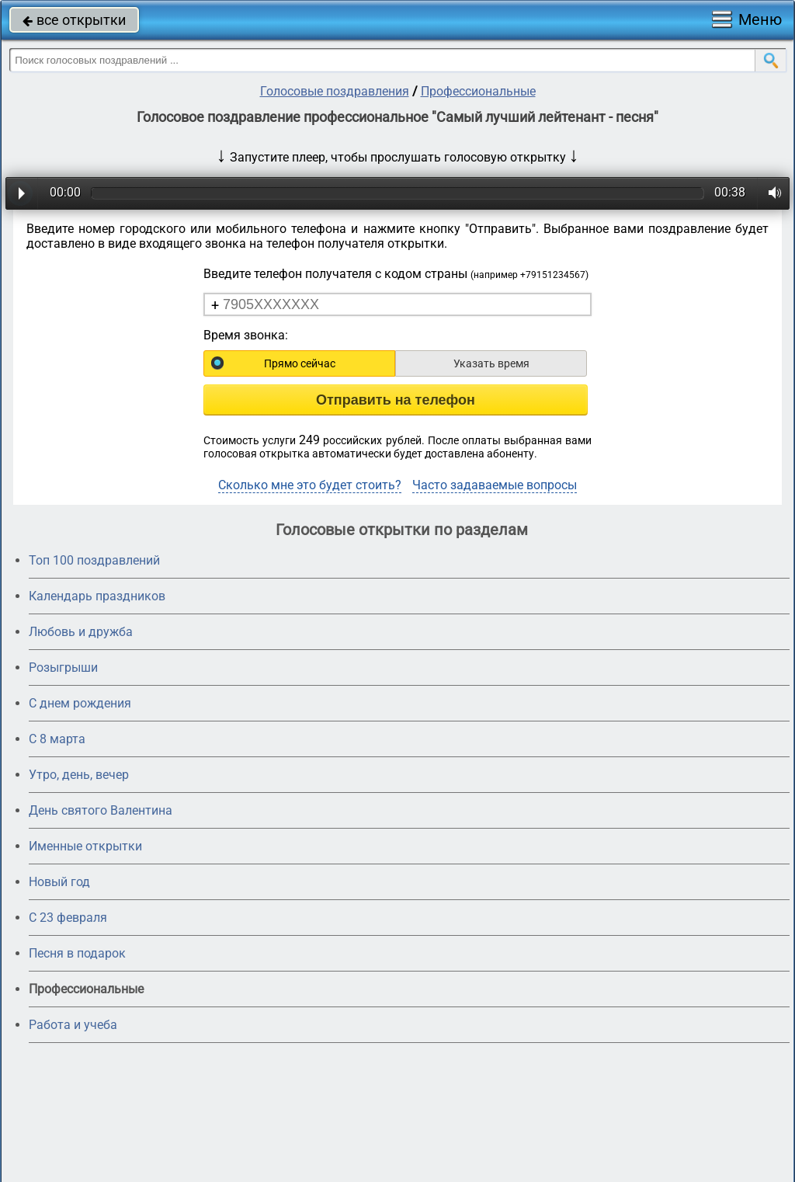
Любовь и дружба (81, 631)
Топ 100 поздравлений (94, 560)
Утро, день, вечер (79, 774)
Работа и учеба (73, 1024)
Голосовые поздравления (334, 91)
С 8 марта (57, 739)
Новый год (59, 881)
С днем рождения (80, 703)
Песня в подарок (77, 953)
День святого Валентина (100, 810)
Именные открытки (85, 846)
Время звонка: (245, 335)
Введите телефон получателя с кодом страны (395, 273)
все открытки (74, 20)
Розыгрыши (63, 667)
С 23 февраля (68, 917)
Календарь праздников (97, 596)
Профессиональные (478, 91)
